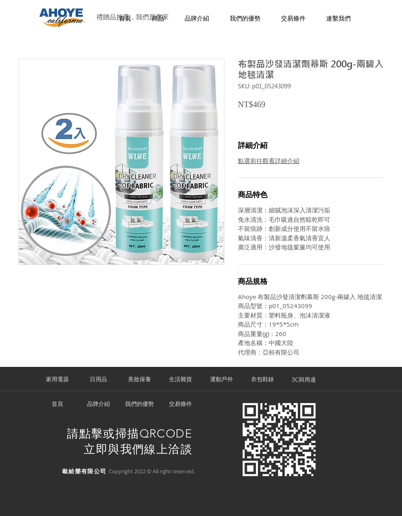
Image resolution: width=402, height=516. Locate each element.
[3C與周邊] (303, 379)
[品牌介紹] (98, 404)
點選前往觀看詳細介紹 (268, 161)
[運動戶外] (221, 379)
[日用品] (98, 379)
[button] (158, 18)
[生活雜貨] (180, 379)
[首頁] (57, 404)
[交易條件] (180, 404)
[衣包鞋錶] (262, 379)
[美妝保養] (139, 379)
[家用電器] (57, 379)
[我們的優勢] (139, 404)
